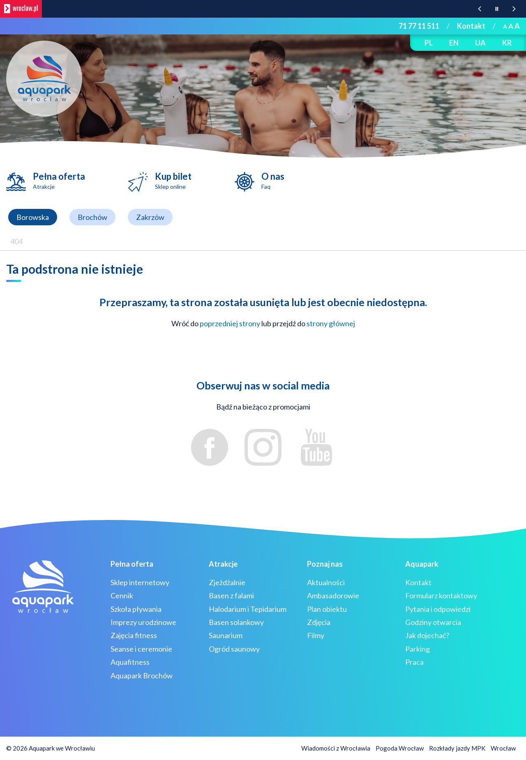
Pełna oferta (59, 180)
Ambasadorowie (333, 595)
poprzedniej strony (230, 323)
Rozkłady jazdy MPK (457, 748)
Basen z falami (231, 595)
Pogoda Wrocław (400, 748)
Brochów (92, 217)
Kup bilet (173, 180)
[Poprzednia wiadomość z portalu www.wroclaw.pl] (479, 8)
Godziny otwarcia (433, 622)
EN (454, 42)
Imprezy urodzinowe (143, 622)
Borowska (32, 217)
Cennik (122, 595)
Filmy (315, 635)
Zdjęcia (318, 622)
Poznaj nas (325, 563)
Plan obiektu (327, 608)
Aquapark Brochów (142, 675)
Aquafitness (130, 661)
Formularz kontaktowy (441, 595)
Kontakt (471, 25)
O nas (272, 180)
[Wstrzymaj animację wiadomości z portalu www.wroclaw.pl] (496, 8)
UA (480, 42)
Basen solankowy (236, 622)
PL (428, 42)
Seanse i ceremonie (141, 648)
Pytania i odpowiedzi (438, 608)
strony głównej (331, 323)
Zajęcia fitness (134, 635)
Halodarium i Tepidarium (247, 608)
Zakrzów (150, 217)
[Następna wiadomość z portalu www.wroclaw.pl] (514, 8)
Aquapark (421, 563)
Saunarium (225, 635)
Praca (414, 661)
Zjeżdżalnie (227, 582)
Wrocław (503, 748)
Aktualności (326, 582)
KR (507, 42)
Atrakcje (223, 563)
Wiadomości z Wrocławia (335, 748)
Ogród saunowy (234, 648)
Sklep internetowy (140, 582)
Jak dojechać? (427, 635)
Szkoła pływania (136, 608)
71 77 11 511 (419, 25)
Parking (417, 648)
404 (16, 241)
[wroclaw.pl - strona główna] (21, 9)
